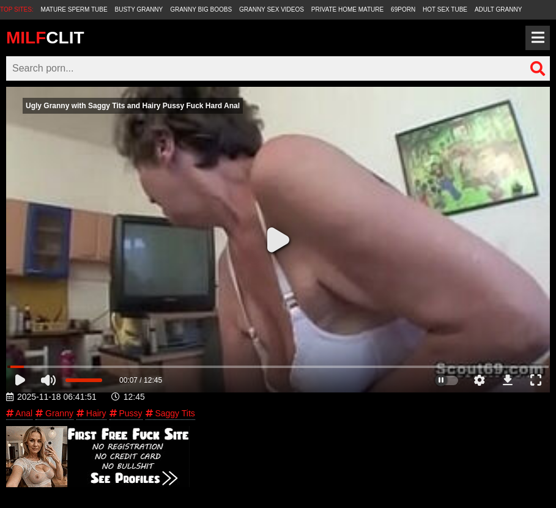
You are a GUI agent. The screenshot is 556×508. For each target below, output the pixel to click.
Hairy (91, 413)
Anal (19, 413)
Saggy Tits (170, 413)
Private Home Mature (347, 9)
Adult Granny (498, 9)
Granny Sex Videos (271, 9)
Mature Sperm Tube (74, 9)
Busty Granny (139, 9)
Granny (54, 413)
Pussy (126, 413)
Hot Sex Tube (445, 9)
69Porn (403, 9)
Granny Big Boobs (201, 9)
